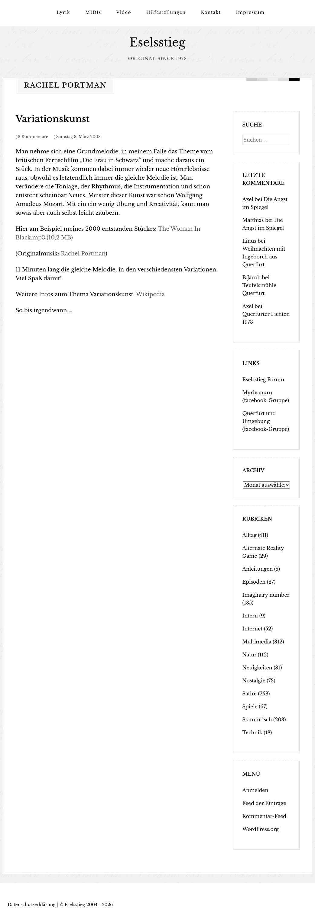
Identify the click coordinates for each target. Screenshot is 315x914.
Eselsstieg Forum (263, 379)
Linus (249, 241)
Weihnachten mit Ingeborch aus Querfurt (263, 256)
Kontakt (211, 12)
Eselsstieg (157, 42)
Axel (247, 199)
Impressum (250, 12)
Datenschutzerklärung (32, 904)
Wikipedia (150, 294)
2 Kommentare (33, 136)
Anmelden (255, 790)
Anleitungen (257, 569)
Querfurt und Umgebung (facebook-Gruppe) (265, 421)
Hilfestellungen (166, 12)
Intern (250, 615)
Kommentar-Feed (264, 816)
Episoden (254, 582)
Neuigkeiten (257, 667)
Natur (249, 654)
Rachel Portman (83, 253)
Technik (252, 732)
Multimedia (256, 641)
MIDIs (93, 12)
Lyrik (63, 12)
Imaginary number (265, 595)
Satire (249, 693)
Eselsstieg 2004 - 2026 (88, 904)
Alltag (249, 535)
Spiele (250, 706)
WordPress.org (260, 829)
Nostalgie (253, 680)
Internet (252, 628)
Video (123, 12)
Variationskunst (52, 118)
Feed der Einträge (264, 803)
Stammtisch (257, 719)
